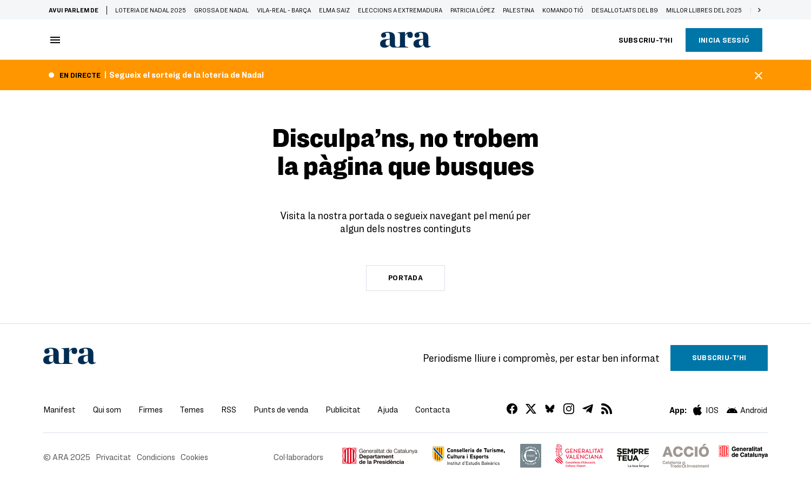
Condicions (156, 457)
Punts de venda (281, 409)
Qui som (107, 409)
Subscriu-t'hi (646, 40)
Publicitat (343, 409)
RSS (228, 409)
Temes (192, 409)
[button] (759, 9)
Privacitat (113, 457)
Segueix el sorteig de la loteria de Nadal (186, 74)
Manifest (59, 409)
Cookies (194, 457)
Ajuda (387, 409)
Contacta (432, 409)
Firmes (150, 409)
